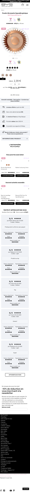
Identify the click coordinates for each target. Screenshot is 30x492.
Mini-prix (3, 433)
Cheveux (3, 422)
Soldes (2, 436)
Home (2, 10)
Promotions (4, 434)
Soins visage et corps (6, 419)
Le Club (3, 466)
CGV (11, 474)
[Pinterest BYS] (14, 490)
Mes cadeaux (4, 472)
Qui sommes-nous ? (6, 443)
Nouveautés (4, 429)
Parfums (3, 420)
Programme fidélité (6, 468)
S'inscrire (25, 488)
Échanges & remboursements (8, 461)
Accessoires (4, 424)
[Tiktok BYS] (7, 491)
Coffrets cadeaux (5, 426)
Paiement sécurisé (5, 463)
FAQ (2, 456)
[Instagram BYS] (4, 490)
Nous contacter (5, 454)
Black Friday (4, 438)
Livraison (3, 459)
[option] (15, 41)
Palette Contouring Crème (21, 167)
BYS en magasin (5, 449)
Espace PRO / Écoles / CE (8, 450)
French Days (4, 440)
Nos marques (4, 445)
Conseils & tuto (5, 447)
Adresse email (6, 407)
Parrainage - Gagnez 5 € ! (8, 470)
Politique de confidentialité (19, 474)
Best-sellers (4, 431)
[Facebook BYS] (1, 490)
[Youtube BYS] (11, 490)
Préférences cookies (5, 476)
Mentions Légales (4, 474)
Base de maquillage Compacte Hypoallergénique (5, 197)
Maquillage (3, 417)
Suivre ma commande (6, 457)
